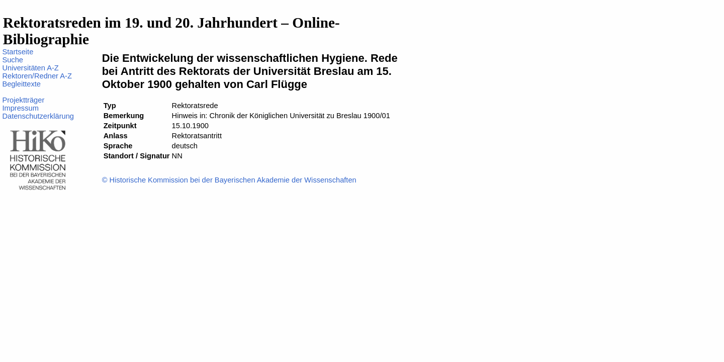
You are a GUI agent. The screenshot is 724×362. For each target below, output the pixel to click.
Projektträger (23, 100)
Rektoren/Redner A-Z (36, 76)
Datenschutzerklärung (38, 116)
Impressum (20, 108)
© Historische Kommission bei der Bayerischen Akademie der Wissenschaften (229, 180)
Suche (12, 60)
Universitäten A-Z (30, 68)
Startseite (17, 52)
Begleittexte (21, 84)
